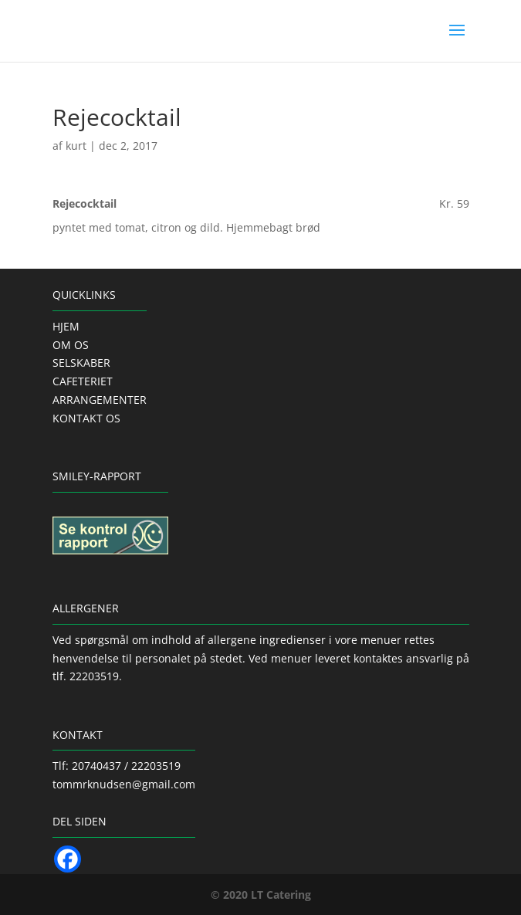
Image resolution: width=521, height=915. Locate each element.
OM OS (70, 344)
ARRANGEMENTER (99, 399)
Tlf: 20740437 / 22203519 (116, 765)
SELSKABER (81, 362)
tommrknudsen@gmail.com (123, 784)
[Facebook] (67, 859)
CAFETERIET (82, 381)
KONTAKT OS (86, 418)
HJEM (66, 326)
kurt (76, 145)
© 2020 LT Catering (261, 894)
